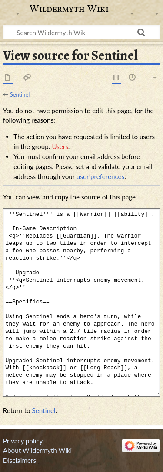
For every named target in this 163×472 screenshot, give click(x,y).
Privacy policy (23, 441)
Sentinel (20, 94)
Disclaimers (19, 460)
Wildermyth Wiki (69, 9)
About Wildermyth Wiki (37, 450)
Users (60, 146)
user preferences (100, 176)
